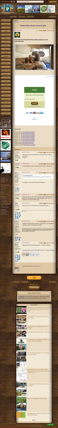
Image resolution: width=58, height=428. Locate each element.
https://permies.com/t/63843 (29, 136)
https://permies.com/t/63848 (29, 140)
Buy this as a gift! (34, 284)
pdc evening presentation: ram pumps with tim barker (38, 353)
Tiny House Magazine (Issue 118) (36, 398)
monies (5, 42)
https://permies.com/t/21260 (28, 143)
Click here (21, 296)
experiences (5, 84)
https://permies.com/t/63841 (29, 133)
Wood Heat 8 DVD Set (39, 250)
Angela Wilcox (16, 203)
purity (5, 49)
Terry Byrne (17, 163)
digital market (6, 99)
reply (34, 278)
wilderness (5, 59)
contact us (3, 426)
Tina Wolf (17, 242)
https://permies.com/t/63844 (29, 137)
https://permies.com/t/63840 (29, 132)
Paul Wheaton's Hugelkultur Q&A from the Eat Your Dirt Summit (38, 340)
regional (6, 74)
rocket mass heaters (25, 21)
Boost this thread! (34, 287)
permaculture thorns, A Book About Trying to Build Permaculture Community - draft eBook (39, 371)
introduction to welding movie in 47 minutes (37, 327)
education (6, 77)
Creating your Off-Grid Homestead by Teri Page (38, 384)
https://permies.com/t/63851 (30, 144)
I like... (16, 211)
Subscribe (7, 1)
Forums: (16, 20)
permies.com (5, 102)
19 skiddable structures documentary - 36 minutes (38, 317)
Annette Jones (17, 221)
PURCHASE (34, 103)
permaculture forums (5, 20)
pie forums (5, 106)
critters (5, 27)
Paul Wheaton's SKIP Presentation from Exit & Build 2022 (38, 414)
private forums (6, 110)
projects (6, 95)
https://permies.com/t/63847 (29, 139)
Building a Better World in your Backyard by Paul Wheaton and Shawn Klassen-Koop (39, 309)
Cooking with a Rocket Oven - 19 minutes (39, 332)
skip (6, 81)
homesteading (6, 34)
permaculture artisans (6, 70)
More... (34, 420)
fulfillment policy (21, 426)
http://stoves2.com (37, 266)
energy (5, 38)
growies (5, 24)
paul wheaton (49, 21)
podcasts (16, 22)
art (5, 67)
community (5, 56)
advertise (8, 426)
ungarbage (5, 52)
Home (3, 1)
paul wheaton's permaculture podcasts (38, 21)
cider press (5, 92)
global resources (5, 88)
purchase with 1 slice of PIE (35, 106)
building (5, 31)
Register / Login (53, 1)
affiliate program (14, 426)
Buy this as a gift (50, 76)
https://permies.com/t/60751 (28, 142)
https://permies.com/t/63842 (29, 134)
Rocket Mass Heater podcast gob (33, 26)
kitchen (5, 45)
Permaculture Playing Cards (28, 250)
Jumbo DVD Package (50, 250)
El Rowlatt (17, 152)
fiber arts (6, 63)
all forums (6, 113)
